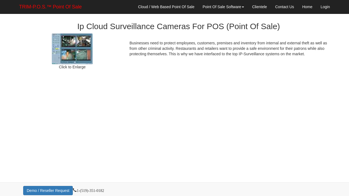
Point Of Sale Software (223, 7)
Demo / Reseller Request (48, 190)
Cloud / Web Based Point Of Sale (166, 7)
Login (325, 7)
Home (307, 7)
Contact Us (284, 7)
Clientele (259, 7)
